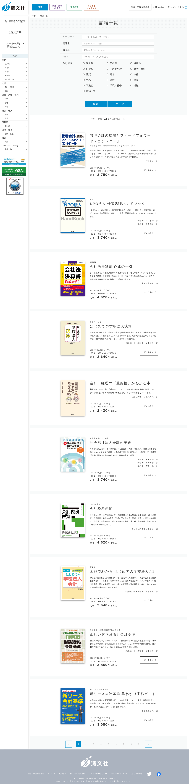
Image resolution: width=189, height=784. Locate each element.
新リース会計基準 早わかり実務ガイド (123, 694)
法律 (6, 103)
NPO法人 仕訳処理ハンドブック (117, 204)
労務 (6, 107)
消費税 (7, 75)
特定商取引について (119, 773)
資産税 (7, 72)
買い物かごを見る (176, 7)
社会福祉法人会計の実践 (110, 443)
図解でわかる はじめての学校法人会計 (123, 571)
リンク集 (51, 773)
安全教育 (74, 7)
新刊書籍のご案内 (14, 21)
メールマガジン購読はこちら (15, 45)
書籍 (40, 7)
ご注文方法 (15, 32)
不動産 (7, 126)
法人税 (7, 64)
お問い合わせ (159, 7)
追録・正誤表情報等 (140, 7)
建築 (6, 118)
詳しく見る (148, 170)
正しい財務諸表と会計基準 (112, 634)
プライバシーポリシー (98, 773)
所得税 (7, 68)
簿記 (6, 91)
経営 (6, 99)
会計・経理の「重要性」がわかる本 (120, 383)
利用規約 (62, 773)
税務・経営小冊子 (57, 7)
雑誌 (6, 142)
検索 (96, 104)
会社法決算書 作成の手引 (111, 266)
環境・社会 (9, 134)
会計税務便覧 (101, 509)
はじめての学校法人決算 (111, 326)
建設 (6, 114)
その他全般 (9, 79)
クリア (120, 104)
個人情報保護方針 (77, 773)
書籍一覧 (8, 149)
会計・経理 (9, 87)
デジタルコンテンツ (91, 7)
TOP (34, 16)
